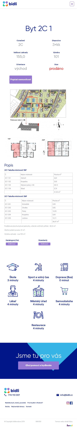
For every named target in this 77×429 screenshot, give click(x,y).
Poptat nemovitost (20, 80)
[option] (21, 148)
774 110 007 (14, 396)
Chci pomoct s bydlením (39, 366)
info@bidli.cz (66, 396)
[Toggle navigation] (72, 4)
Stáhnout (11, 244)
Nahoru (38, 422)
